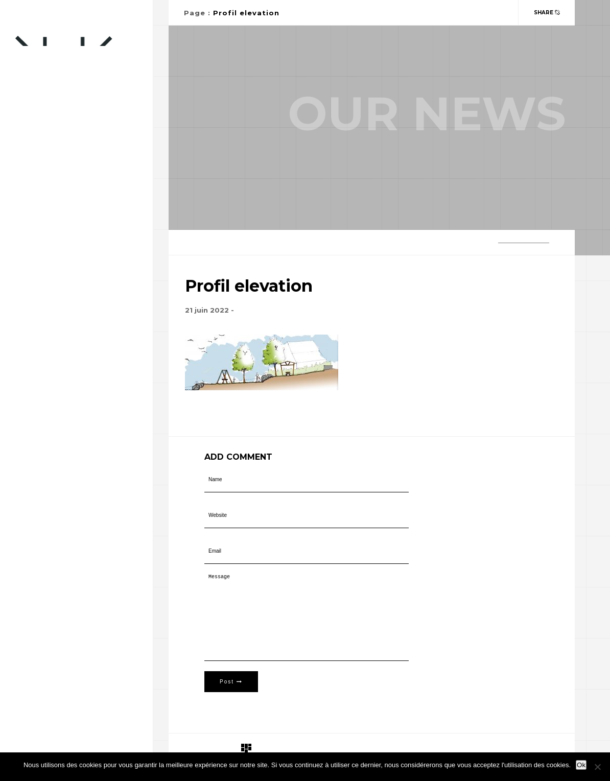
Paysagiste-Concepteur (60, 183)
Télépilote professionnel (65, 244)
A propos (33, 265)
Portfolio (35, 203)
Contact (32, 224)
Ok (581, 765)
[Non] (597, 767)
